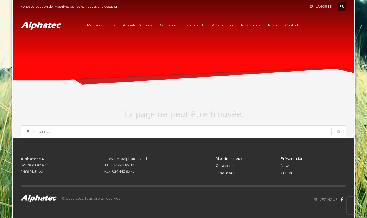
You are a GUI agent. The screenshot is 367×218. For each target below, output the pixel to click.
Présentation (292, 158)
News (286, 165)
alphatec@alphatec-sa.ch (126, 158)
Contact (287, 172)
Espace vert (226, 172)
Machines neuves (231, 158)
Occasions (225, 165)
